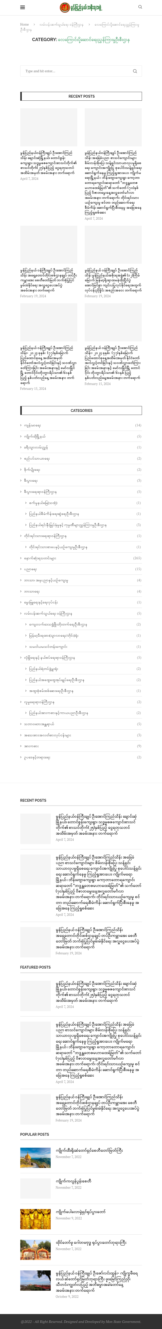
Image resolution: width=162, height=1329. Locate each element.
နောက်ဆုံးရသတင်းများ (82, 558)
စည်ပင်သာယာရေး (82, 458)
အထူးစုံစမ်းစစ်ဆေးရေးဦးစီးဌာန (85, 690)
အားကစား (82, 745)
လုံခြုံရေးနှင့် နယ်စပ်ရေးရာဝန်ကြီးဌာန (82, 657)
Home (24, 24)
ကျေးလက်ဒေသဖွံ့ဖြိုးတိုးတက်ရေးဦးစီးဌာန (85, 624)
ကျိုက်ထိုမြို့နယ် (82, 436)
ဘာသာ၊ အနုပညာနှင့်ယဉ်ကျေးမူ (82, 580)
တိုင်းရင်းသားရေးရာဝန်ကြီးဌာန (82, 535)
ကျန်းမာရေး (82, 425)
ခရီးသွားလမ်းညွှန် (82, 447)
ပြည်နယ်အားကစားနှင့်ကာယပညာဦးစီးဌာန (85, 712)
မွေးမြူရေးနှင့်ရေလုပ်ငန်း (82, 602)
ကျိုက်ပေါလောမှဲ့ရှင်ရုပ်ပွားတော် (80, 1211)
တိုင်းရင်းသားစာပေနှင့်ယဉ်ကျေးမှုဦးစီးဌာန (85, 546)
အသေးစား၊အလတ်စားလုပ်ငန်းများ (82, 735)
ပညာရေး (82, 568)
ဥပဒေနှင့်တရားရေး (82, 757)
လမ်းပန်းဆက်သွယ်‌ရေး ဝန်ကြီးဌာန (62, 24)
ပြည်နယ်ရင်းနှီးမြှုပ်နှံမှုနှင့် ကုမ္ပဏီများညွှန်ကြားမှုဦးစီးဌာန (85, 524)
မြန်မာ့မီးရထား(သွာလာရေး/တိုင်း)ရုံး (85, 635)
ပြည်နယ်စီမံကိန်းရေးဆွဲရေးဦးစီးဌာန (85, 513)
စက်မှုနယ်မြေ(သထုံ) (85, 502)
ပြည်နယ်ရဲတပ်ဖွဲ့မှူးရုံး (85, 668)
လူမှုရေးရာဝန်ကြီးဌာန (82, 701)
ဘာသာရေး (82, 591)
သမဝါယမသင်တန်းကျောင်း (85, 646)
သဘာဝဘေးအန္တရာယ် (82, 723)
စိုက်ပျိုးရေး (82, 469)
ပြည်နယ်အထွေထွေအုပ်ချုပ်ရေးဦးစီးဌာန (85, 679)
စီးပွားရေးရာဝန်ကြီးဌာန (82, 491)
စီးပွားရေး (82, 480)
